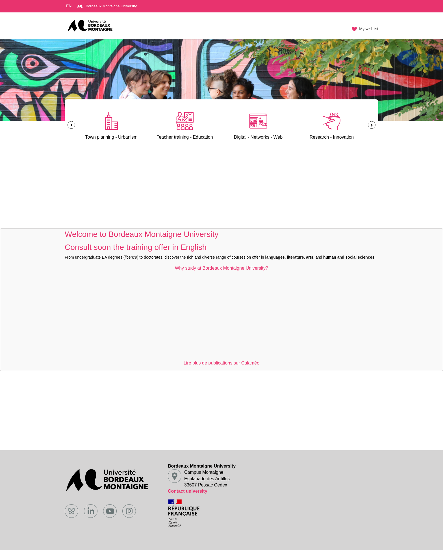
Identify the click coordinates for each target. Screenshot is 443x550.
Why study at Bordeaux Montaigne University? (221, 267)
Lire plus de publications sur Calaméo (221, 362)
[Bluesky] (71, 511)
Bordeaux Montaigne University (107, 6)
